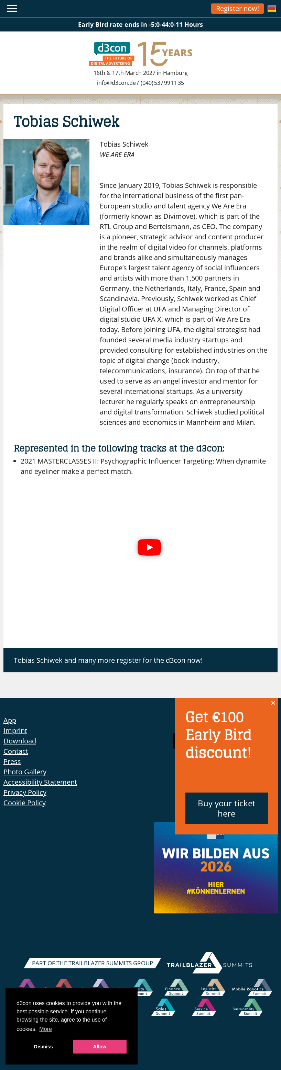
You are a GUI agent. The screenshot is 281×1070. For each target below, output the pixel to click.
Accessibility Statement (40, 782)
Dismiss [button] (43, 1046)
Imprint (15, 730)
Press (12, 761)
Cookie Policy (24, 802)
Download (19, 740)
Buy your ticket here (227, 808)
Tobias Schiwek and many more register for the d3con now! (108, 660)
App (9, 720)
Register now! (237, 8)
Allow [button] (99, 1046)
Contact (15, 751)
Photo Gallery (24, 771)
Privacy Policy (24, 792)
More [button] (45, 1029)
